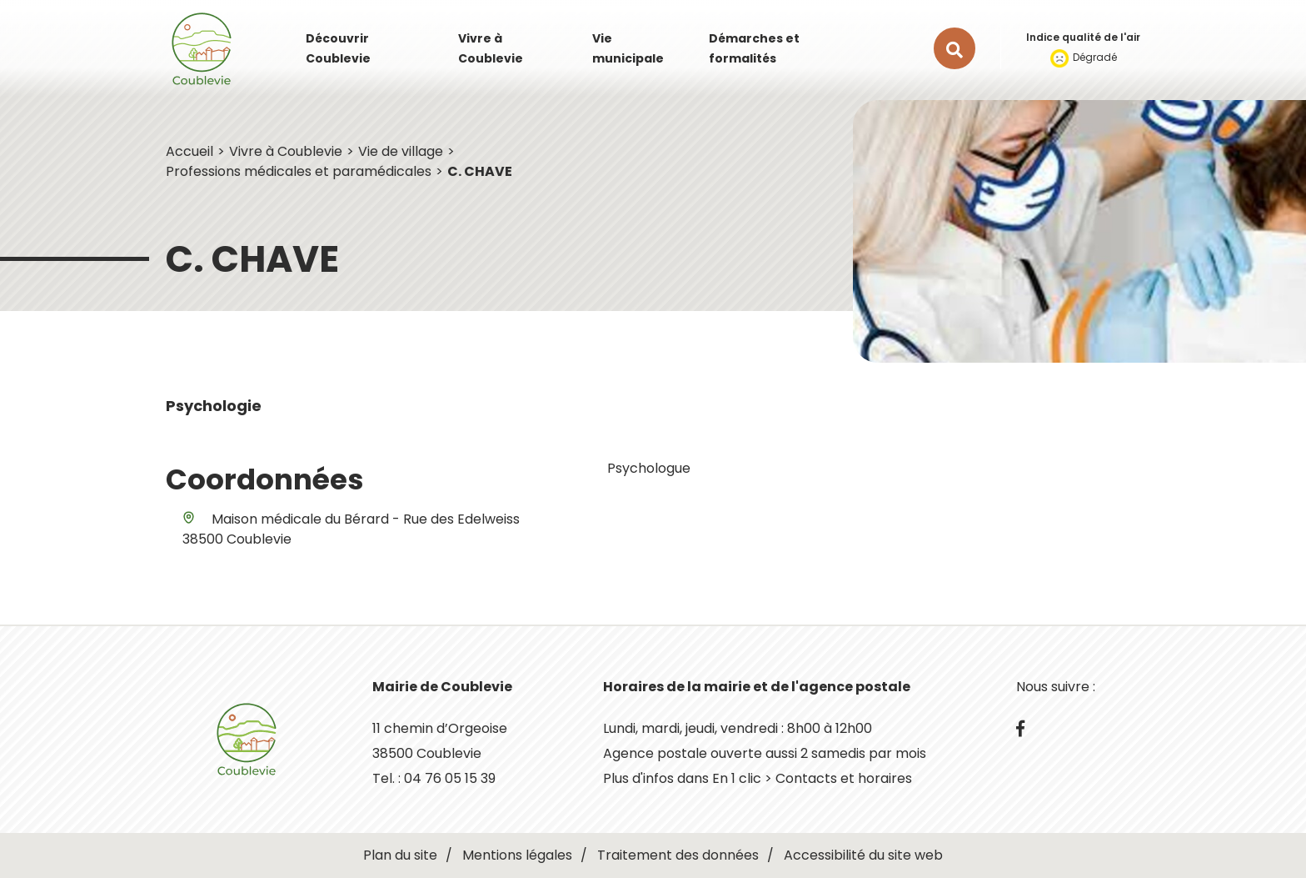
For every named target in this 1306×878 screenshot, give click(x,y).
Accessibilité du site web (863, 855)
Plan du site (400, 855)
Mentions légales (517, 855)
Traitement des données (678, 855)
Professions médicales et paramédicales (298, 171)
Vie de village (400, 151)
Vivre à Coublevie (285, 151)
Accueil (189, 151)
